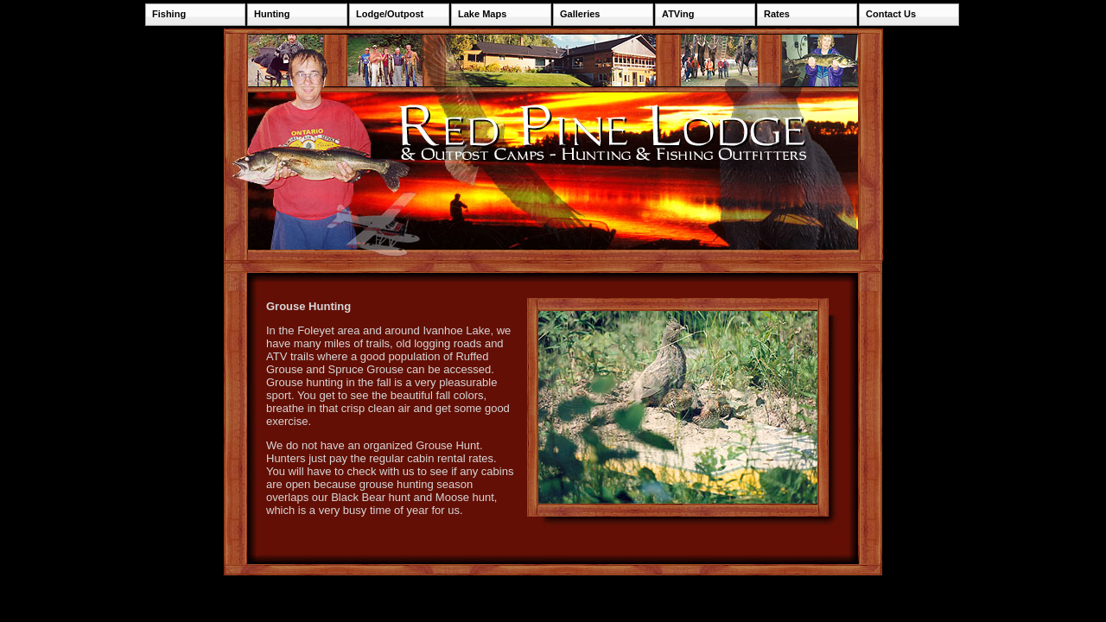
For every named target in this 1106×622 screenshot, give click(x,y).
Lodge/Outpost (389, 14)
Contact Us (891, 14)
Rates (777, 14)
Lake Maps (482, 14)
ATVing (678, 14)
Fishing (169, 14)
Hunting (272, 14)
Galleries (580, 14)
